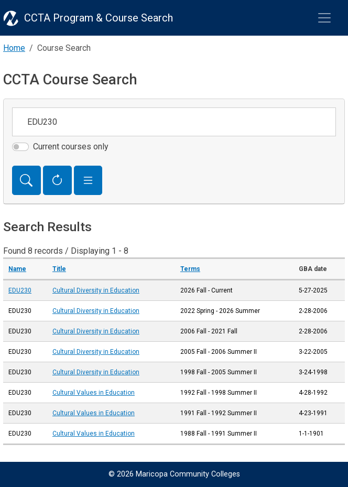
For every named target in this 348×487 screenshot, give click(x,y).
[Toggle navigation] (324, 18)
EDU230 (19, 290)
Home (14, 48)
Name (17, 269)
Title (59, 269)
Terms (190, 269)
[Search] (26, 180)
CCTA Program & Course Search (98, 18)
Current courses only (70, 146)
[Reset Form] (57, 180)
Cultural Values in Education (93, 392)
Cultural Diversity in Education (95, 290)
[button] (88, 180)
